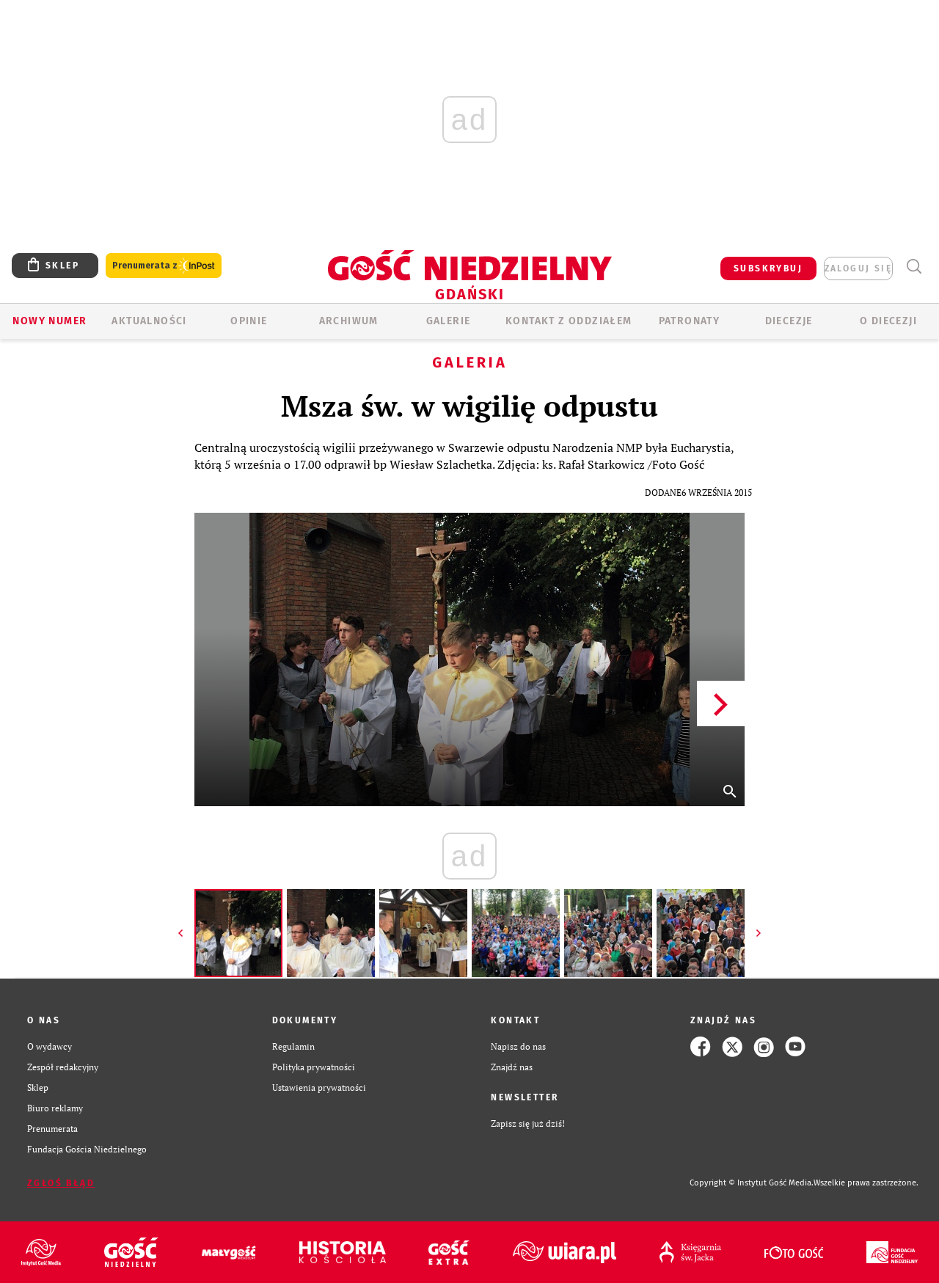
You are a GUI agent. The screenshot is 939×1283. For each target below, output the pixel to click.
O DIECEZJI (888, 321)
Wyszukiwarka (913, 266)
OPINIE (248, 321)
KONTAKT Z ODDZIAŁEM (568, 321)
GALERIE (448, 321)
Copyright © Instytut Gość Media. (752, 1183)
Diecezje (789, 321)
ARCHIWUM (349, 321)
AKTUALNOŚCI (149, 321)
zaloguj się (858, 268)
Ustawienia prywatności (319, 1087)
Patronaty (689, 321)
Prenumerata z (163, 265)
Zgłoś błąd (61, 1183)
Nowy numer (49, 321)
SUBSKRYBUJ (768, 268)
